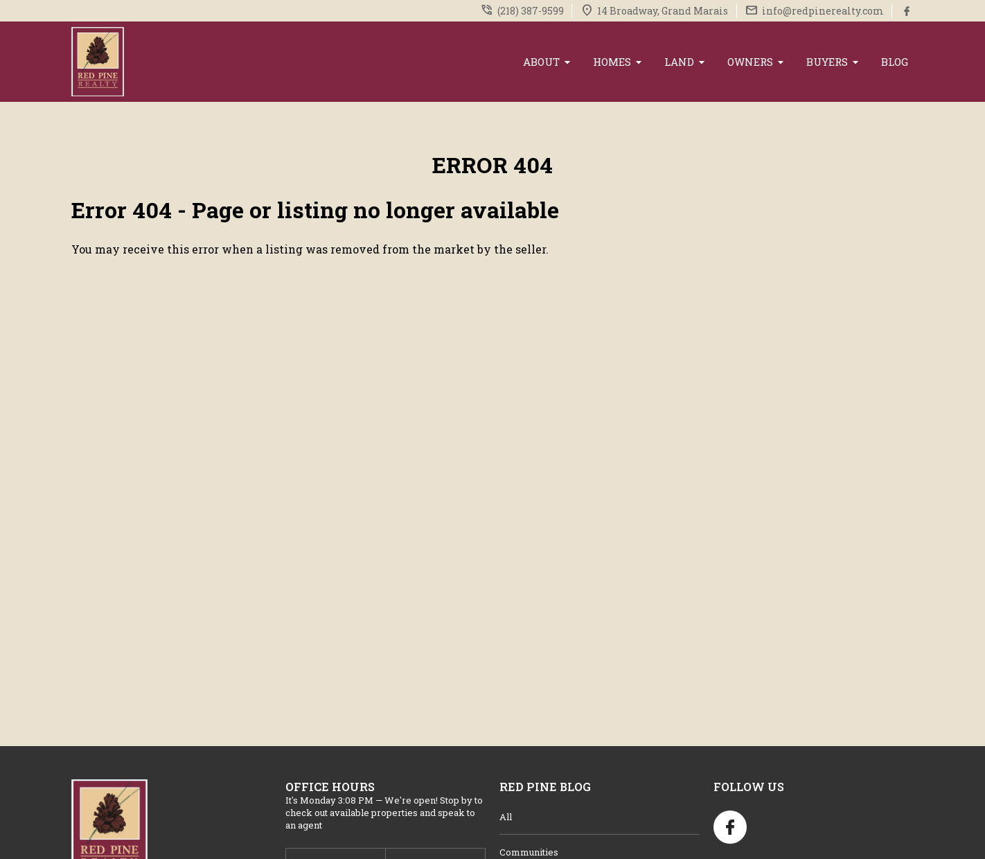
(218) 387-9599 (530, 10)
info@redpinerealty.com (823, 10)
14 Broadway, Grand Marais (662, 10)
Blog (894, 62)
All (505, 817)
